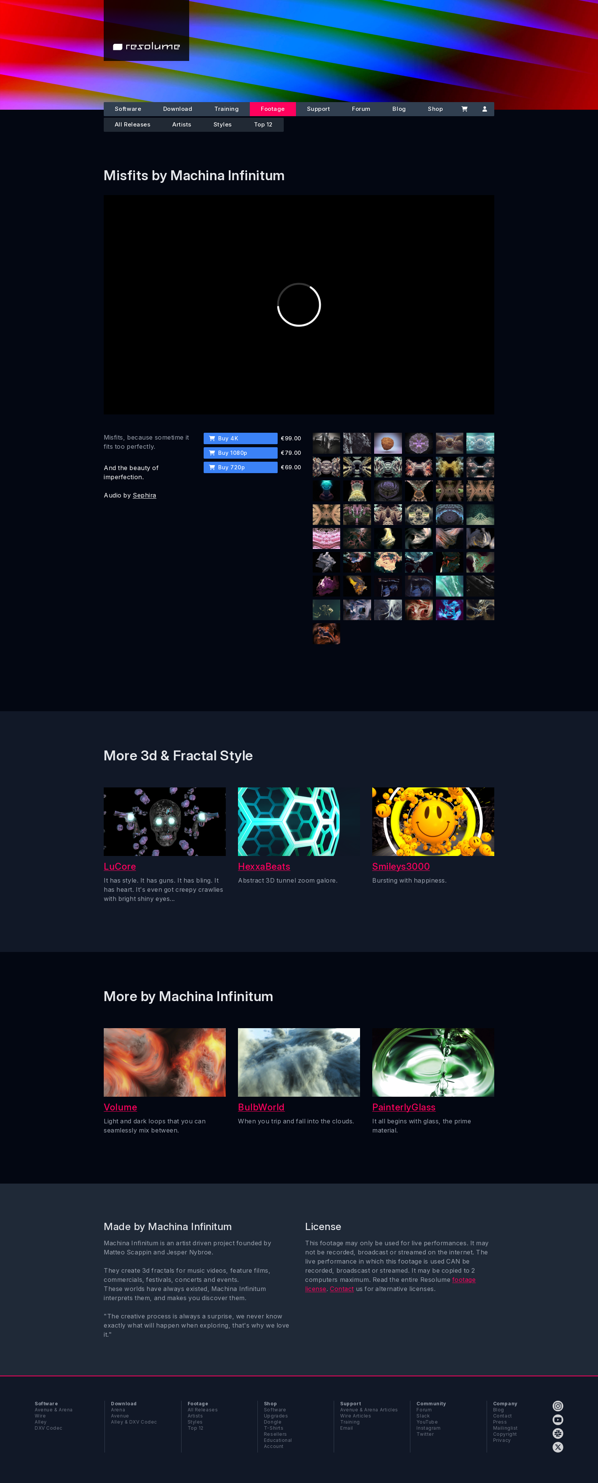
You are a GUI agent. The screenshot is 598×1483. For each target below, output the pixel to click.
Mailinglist (505, 1428)
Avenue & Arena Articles (369, 1410)
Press (500, 1422)
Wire (40, 1416)
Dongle (272, 1422)
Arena (118, 1410)
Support (318, 108)
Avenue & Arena (54, 1410)
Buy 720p (227, 467)
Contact (342, 1289)
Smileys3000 (401, 866)
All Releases (133, 124)
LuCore (120, 866)
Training (226, 108)
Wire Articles (355, 1416)
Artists (181, 124)
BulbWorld (261, 1107)
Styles (223, 124)
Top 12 (263, 124)
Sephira (144, 495)
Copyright (505, 1434)
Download (177, 108)
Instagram (428, 1428)
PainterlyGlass (404, 1107)
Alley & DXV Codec (134, 1422)
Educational (278, 1440)
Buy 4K (223, 438)
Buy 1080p (228, 453)
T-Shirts (273, 1428)
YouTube (427, 1422)
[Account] (484, 109)
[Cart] (464, 109)
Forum (361, 108)
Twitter (425, 1434)
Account (274, 1446)
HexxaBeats (264, 866)
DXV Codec (49, 1428)
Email (346, 1428)
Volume (120, 1107)
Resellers (275, 1434)
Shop (435, 108)
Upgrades (276, 1416)
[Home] (146, 30)
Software (128, 108)
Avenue (120, 1416)
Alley (41, 1422)
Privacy (502, 1440)
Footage (273, 108)
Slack (423, 1416)
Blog (399, 108)
